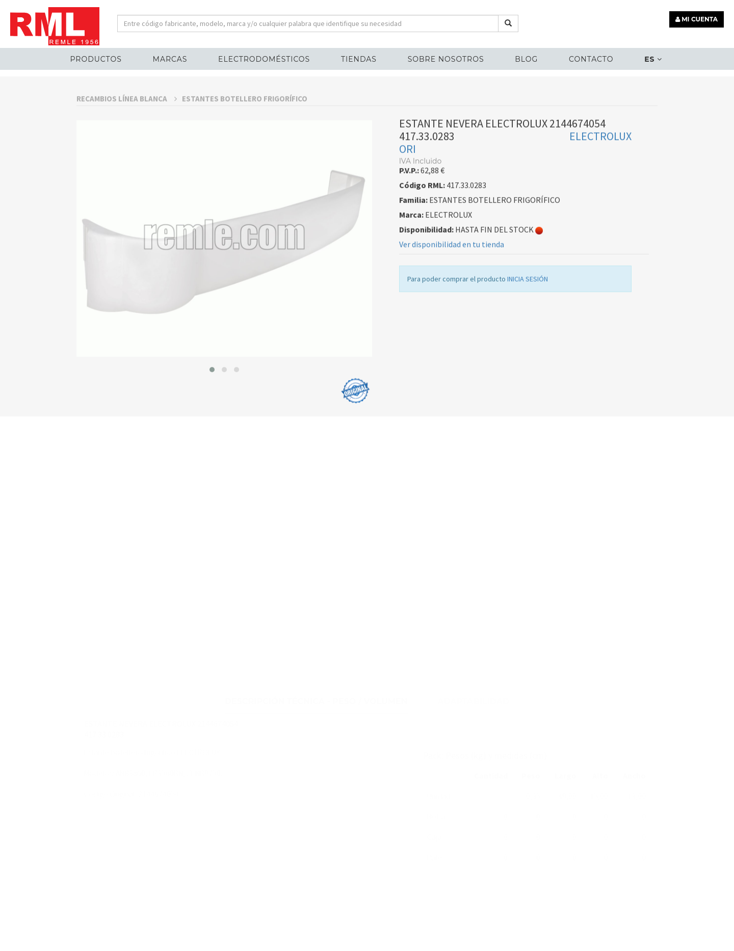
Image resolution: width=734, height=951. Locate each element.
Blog (526, 59)
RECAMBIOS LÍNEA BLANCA (126, 128)
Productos (95, 59)
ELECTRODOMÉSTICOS (264, 59)
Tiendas (359, 59)
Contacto (591, 59)
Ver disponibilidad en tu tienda (451, 274)
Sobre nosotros (446, 59)
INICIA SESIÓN (527, 308)
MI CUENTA (696, 19)
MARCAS (170, 59)
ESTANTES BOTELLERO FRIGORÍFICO (244, 128)
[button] (212, 399)
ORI (407, 178)
